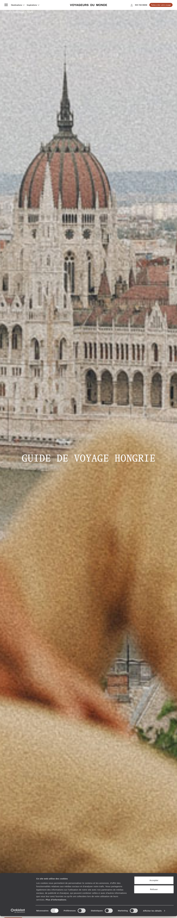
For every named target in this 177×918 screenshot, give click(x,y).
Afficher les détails (152, 912)
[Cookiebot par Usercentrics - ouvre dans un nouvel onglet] (18, 913)
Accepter (153, 882)
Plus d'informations (56, 901)
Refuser (154, 891)
